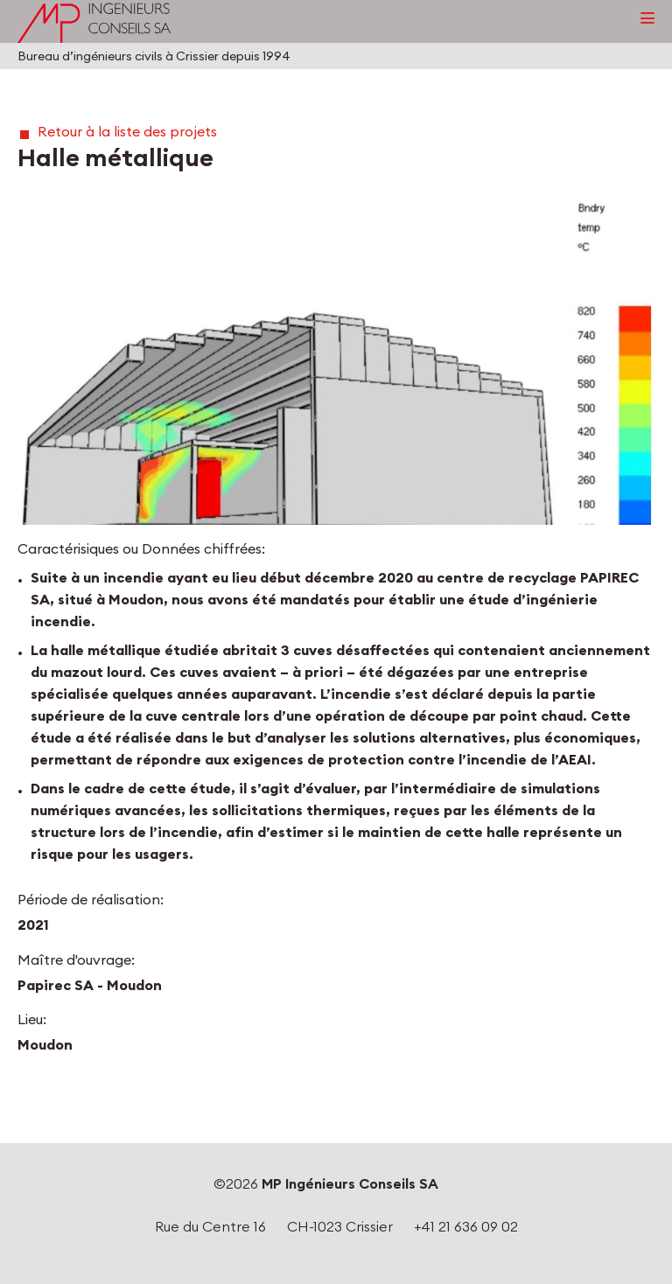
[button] (336, 363)
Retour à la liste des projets (127, 131)
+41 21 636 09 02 (466, 1226)
